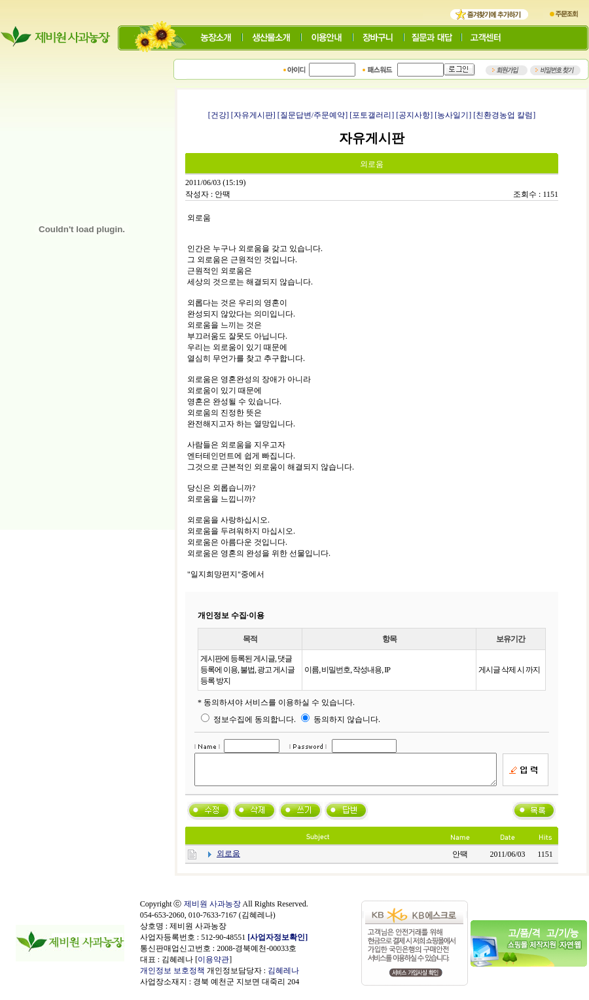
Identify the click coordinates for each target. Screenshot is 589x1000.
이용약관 (213, 965)
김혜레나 (283, 976)
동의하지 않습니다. (340, 719)
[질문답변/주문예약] (312, 115)
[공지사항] (414, 115)
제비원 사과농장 (212, 909)
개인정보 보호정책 (172, 976)
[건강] (218, 115)
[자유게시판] (253, 115)
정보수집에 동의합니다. (248, 719)
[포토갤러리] (371, 115)
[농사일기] (453, 115)
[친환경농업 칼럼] (504, 115)
